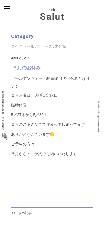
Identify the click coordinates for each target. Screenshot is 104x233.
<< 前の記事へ (23, 213)
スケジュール (22, 46)
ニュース (44, 46)
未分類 (60, 46)
